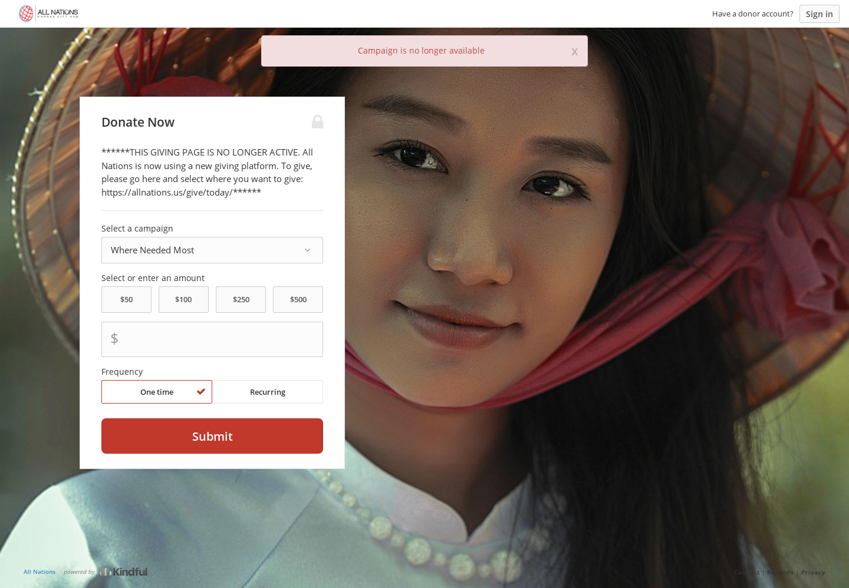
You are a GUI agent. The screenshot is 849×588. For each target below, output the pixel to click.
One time (173, 392)
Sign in (819, 13)
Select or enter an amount (153, 278)
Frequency (122, 371)
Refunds (780, 572)
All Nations (39, 571)
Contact (747, 572)
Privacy (813, 572)
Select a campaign (137, 228)
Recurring (267, 392)
